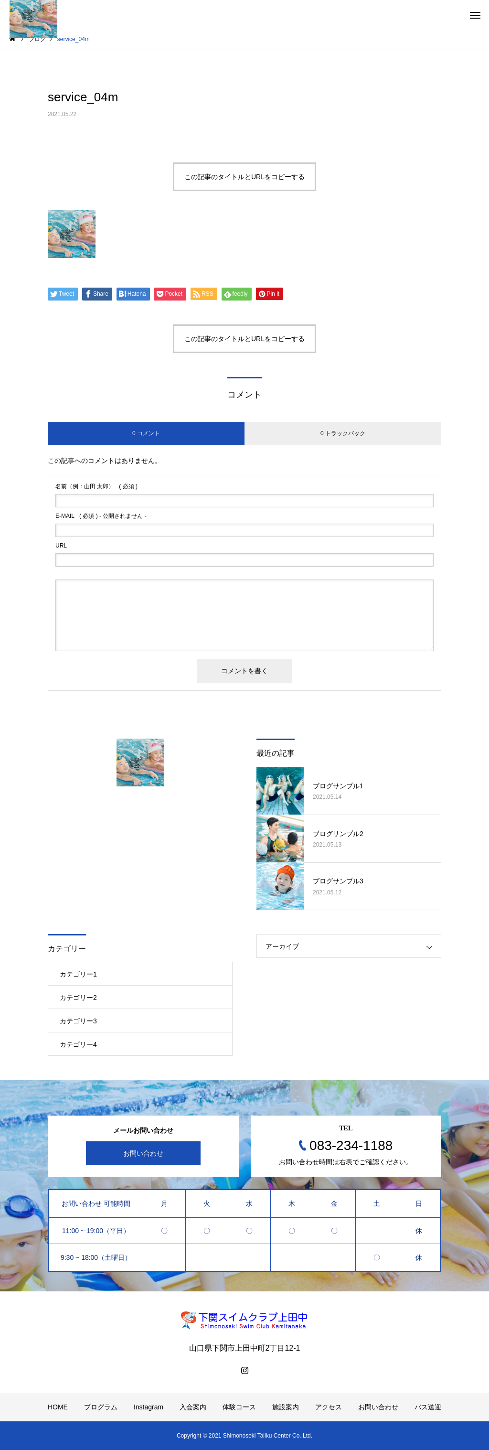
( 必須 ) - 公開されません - (101, 516)
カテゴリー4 (78, 1044)
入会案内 (193, 1407)
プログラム (100, 1407)
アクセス (328, 1407)
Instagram (148, 1407)
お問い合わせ (143, 1153)
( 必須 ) (96, 486)
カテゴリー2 (78, 997)
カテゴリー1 (78, 974)
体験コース (239, 1407)
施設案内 (285, 1407)
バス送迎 (428, 1407)
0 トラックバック (342, 433)
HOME (58, 1407)
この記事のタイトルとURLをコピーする (244, 177)
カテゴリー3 (78, 1021)
